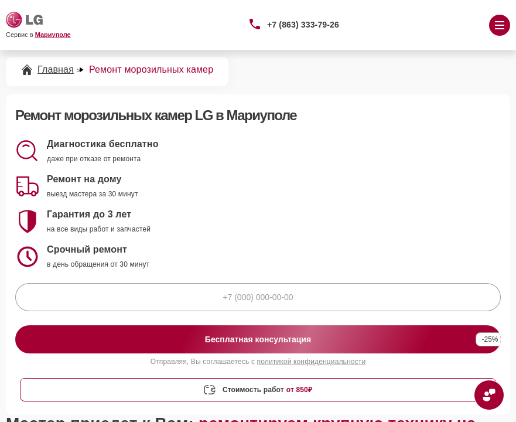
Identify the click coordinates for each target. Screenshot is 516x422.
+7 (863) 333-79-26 (303, 24)
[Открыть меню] (499, 25)
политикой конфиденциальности (311, 362)
